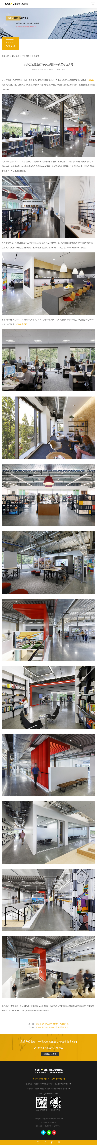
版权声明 (48, 1126)
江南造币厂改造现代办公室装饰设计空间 (52, 1027)
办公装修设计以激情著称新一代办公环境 (52, 1024)
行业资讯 (25, 56)
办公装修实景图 (21, 324)
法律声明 (57, 1126)
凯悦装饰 (16, 4)
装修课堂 (15, 56)
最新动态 (5, 56)
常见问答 (35, 56)
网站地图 (39, 1126)
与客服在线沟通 (50, 1054)
